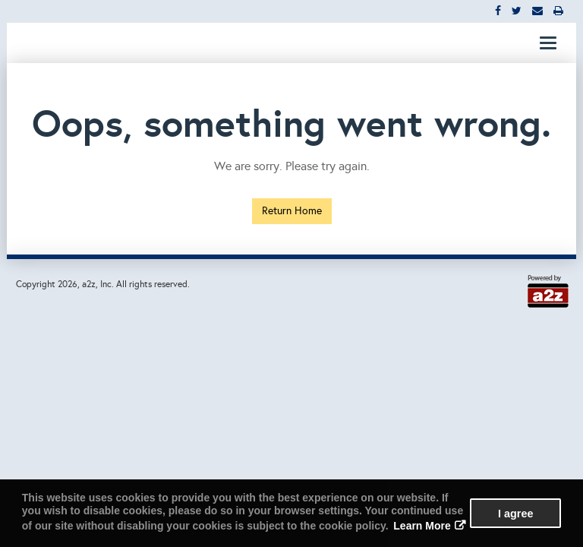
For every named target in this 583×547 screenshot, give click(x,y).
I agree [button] (515, 513)
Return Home (292, 210)
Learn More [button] (421, 526)
